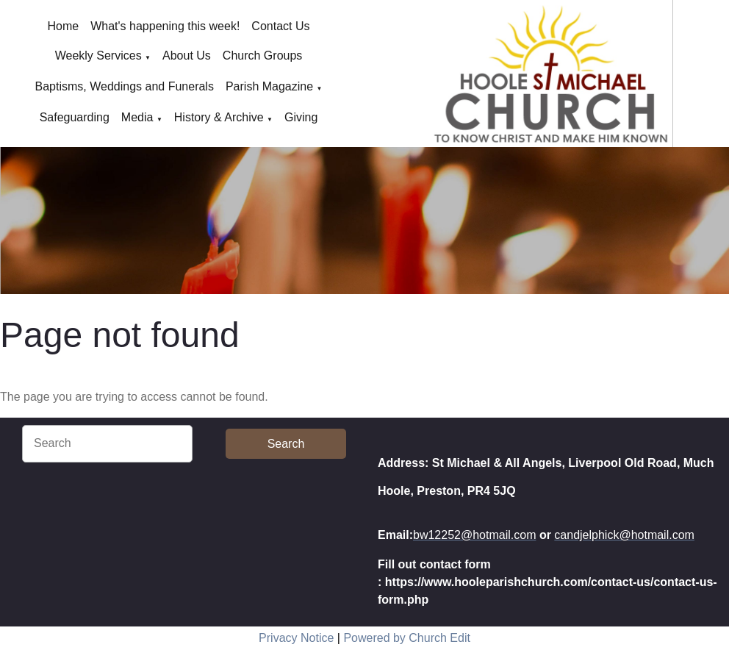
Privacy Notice (296, 638)
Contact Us (280, 26)
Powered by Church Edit (406, 638)
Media (137, 117)
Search (286, 444)
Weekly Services (98, 55)
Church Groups (263, 55)
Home (63, 26)
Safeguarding (74, 117)
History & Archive (219, 117)
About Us (186, 55)
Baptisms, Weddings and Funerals (124, 86)
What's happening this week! (165, 26)
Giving (300, 117)
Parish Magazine (269, 86)
